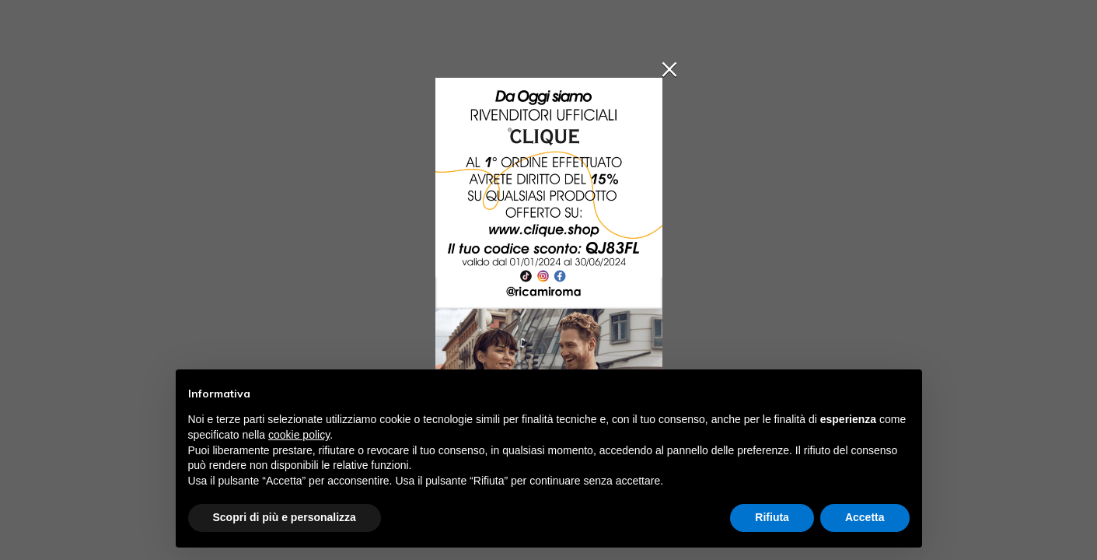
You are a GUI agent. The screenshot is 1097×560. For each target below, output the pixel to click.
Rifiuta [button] (772, 517)
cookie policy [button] (299, 435)
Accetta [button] (865, 517)
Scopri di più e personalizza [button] (284, 517)
